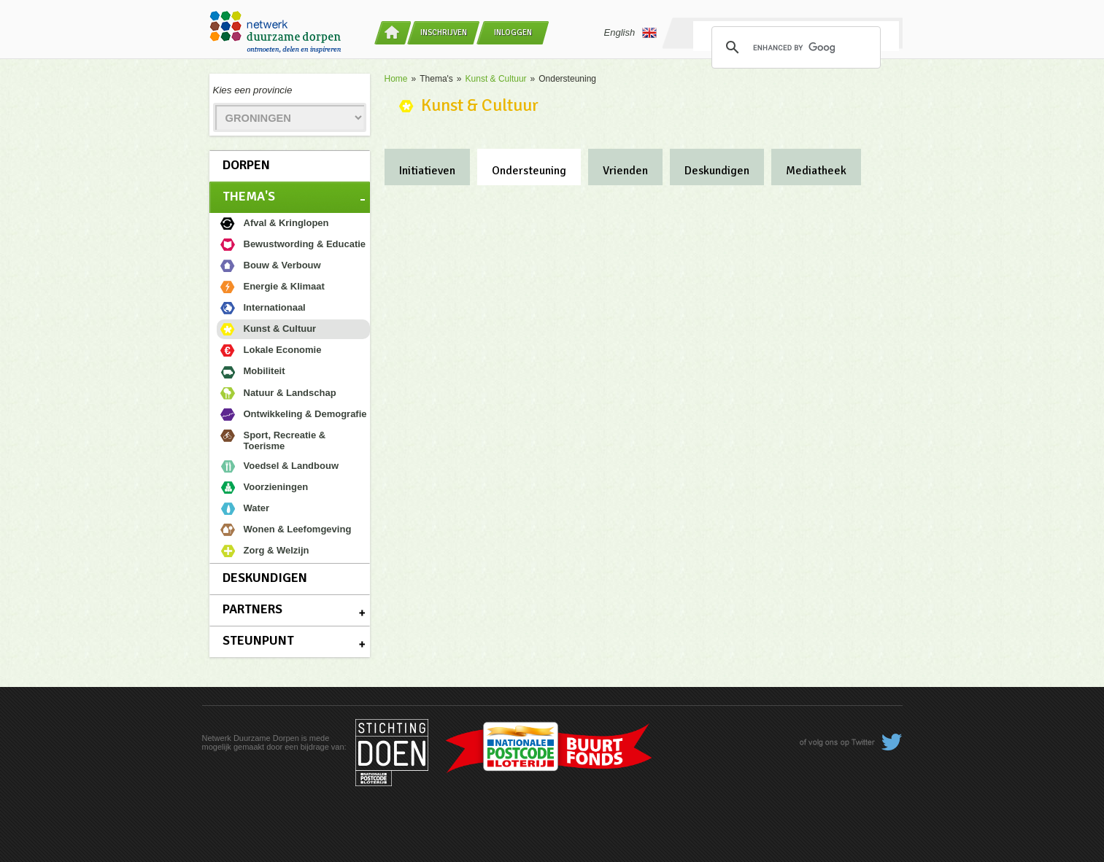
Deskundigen (265, 578)
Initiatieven (427, 170)
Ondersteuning (529, 170)
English (630, 33)
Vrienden (625, 170)
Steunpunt (258, 640)
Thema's (249, 196)
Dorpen (246, 165)
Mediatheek (816, 170)
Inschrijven (443, 32)
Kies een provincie (253, 90)
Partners (252, 609)
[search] (794, 47)
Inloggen (513, 32)
